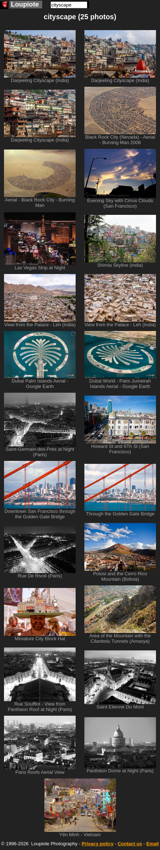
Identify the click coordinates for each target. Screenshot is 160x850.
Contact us (129, 843)
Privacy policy (97, 843)
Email (152, 843)
